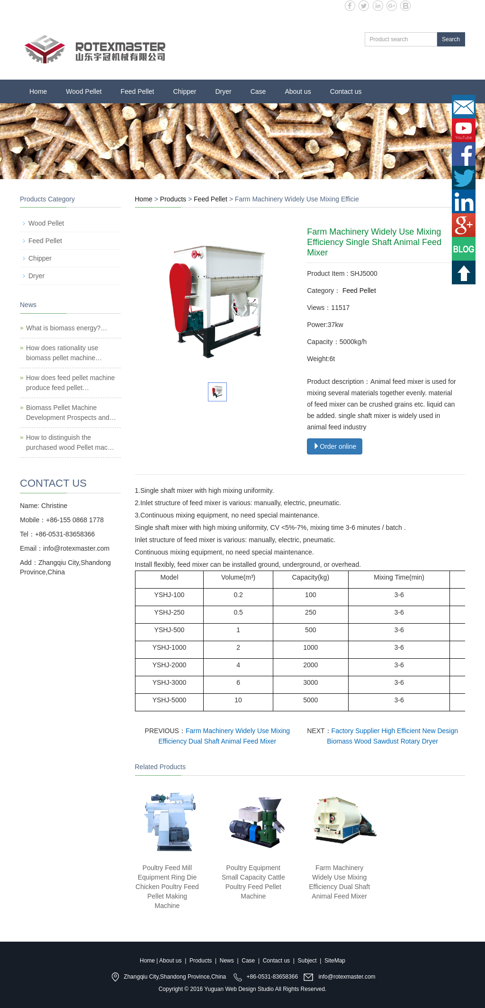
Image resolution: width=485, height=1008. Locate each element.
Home (38, 91)
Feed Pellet (137, 91)
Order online (334, 446)
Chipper (184, 91)
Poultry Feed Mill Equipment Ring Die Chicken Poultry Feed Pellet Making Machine (167, 886)
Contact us (346, 91)
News (227, 960)
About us (298, 91)
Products (173, 199)
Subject (307, 960)
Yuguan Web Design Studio (239, 989)
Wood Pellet (83, 91)
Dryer (223, 91)
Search (451, 39)
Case (258, 91)
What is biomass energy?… (66, 328)
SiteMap (334, 960)
